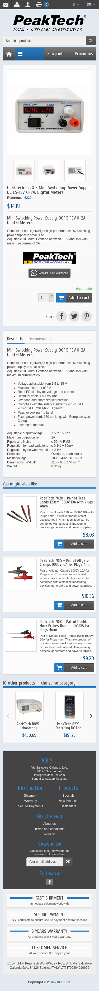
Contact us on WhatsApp (49, 273)
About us (49, 824)
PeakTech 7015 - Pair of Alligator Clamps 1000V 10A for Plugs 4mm (65, 562)
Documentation (40, 339)
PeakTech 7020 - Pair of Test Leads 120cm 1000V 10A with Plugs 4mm (66, 502)
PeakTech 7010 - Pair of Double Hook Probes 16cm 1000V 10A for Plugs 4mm (64, 626)
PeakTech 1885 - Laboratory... (29, 726)
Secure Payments (30, 806)
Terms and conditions (49, 829)
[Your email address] (44, 861)
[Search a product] (44, 40)
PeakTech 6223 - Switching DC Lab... (69, 726)
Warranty (30, 801)
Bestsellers (68, 806)
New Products (68, 801)
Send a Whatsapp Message (49, 778)
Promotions (84, 54)
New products (58, 54)
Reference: (15, 198)
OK (91, 40)
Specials (68, 795)
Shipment (30, 795)
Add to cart (72, 297)
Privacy (49, 834)
